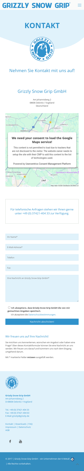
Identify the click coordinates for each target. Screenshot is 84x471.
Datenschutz (25, 427)
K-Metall (65, 458)
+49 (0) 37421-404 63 (19, 412)
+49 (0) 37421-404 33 (19, 409)
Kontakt (9, 423)
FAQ (30, 423)
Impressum (10, 427)
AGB (7, 430)
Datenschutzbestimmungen (41, 314)
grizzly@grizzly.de (20, 415)
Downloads (20, 423)
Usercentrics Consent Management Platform (48, 164)
